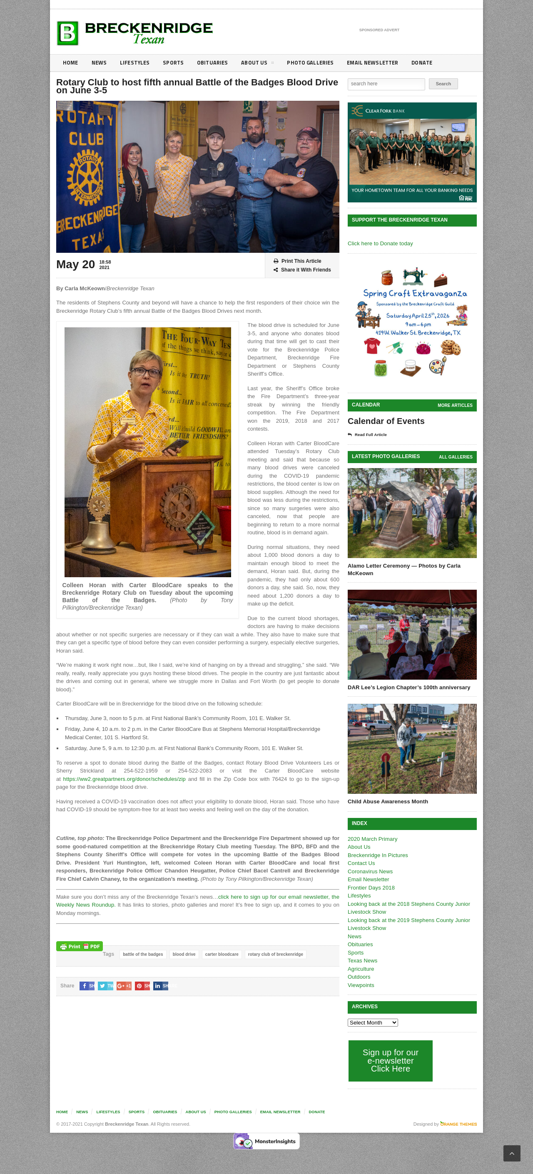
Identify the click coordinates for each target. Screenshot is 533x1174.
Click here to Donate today (379, 243)
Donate (435, 62)
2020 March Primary (372, 839)
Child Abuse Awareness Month (387, 801)
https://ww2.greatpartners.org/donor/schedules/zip (122, 779)
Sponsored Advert (379, 30)
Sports (177, 62)
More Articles (455, 405)
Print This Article (297, 261)
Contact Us (361, 863)
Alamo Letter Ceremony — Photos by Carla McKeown (403, 569)
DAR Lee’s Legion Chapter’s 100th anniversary (408, 687)
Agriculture (361, 969)
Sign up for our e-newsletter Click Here (390, 1060)
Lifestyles (137, 62)
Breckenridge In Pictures (377, 855)
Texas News (362, 960)
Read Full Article (369, 435)
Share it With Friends (302, 270)
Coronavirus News (370, 871)
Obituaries (218, 62)
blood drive (183, 954)
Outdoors (359, 977)
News (100, 62)
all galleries (456, 457)
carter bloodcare (220, 954)
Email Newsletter (383, 62)
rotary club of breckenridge (273, 954)
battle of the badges (142, 954)
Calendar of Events (385, 421)
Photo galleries (318, 62)
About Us (264, 64)
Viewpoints (361, 985)
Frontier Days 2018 (371, 888)
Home (71, 62)
